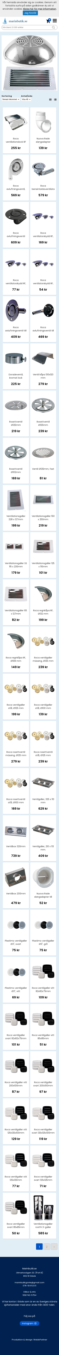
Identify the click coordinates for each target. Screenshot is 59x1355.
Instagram (29, 1323)
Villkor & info (29, 1291)
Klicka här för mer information (39, 8)
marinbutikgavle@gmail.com (29, 1285)
